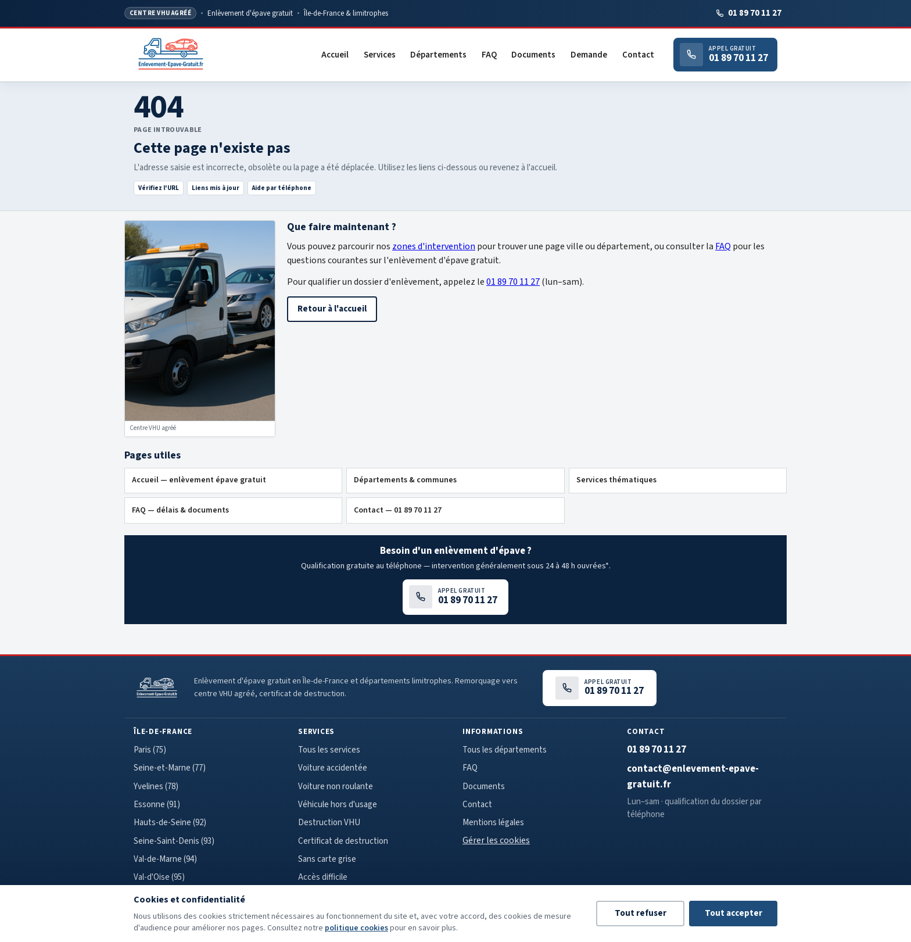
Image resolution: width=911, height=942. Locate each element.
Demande (589, 55)
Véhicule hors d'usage (337, 804)
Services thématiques (616, 480)
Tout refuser (640, 913)
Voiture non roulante (335, 786)
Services (380, 55)
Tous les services (329, 750)
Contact (638, 55)
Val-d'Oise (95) (159, 877)
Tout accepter (733, 913)
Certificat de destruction (343, 841)
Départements (438, 55)
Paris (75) (150, 750)
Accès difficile (322, 877)
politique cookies (356, 928)
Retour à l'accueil (332, 309)
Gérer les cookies (496, 840)
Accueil (335, 55)
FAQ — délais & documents (180, 510)
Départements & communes (405, 480)
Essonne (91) (157, 804)
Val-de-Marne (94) (165, 859)
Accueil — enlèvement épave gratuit (199, 480)
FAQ (489, 55)
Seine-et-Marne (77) (170, 768)
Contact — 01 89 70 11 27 (398, 510)
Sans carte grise (327, 859)
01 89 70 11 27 (748, 13)
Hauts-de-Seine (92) (170, 822)
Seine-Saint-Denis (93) (174, 841)
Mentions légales (493, 822)
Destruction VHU (329, 822)
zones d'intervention (433, 246)
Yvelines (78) (156, 786)
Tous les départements (504, 750)
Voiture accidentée (332, 768)
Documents (533, 55)
